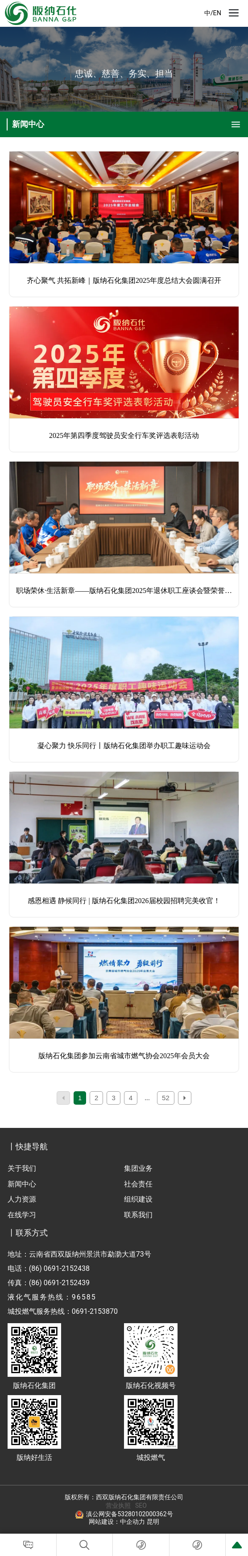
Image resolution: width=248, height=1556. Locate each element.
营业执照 (118, 1505)
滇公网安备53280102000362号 (129, 1514)
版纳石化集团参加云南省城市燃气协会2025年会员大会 (124, 1056)
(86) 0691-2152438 (59, 1268)
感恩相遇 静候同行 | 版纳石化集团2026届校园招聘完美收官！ (124, 900)
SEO (141, 1505)
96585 (84, 1297)
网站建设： (104, 1521)
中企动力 (132, 1521)
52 (165, 1098)
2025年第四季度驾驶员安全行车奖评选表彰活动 (124, 435)
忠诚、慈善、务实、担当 (124, 75)
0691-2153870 (95, 1311)
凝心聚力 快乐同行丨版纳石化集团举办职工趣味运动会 (124, 745)
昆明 (153, 1521)
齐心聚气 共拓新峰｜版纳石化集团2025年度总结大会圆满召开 (124, 280)
